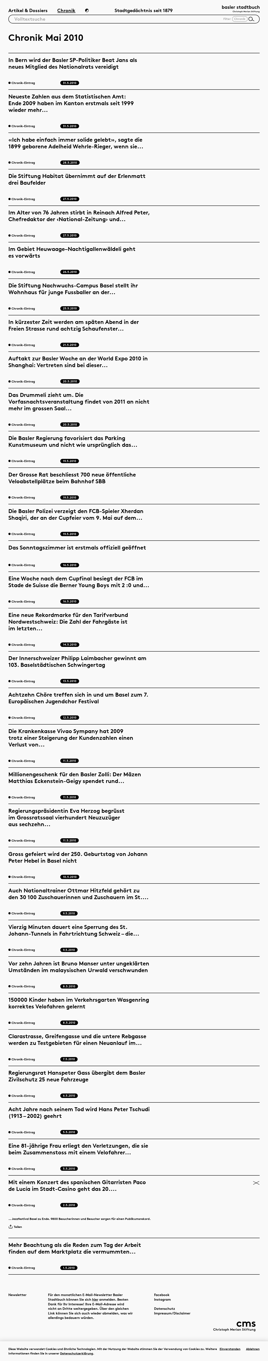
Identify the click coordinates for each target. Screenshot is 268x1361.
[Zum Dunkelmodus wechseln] (87, 10)
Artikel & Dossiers (28, 10)
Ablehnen (253, 1349)
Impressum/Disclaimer (172, 1313)
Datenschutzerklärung (76, 1353)
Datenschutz (164, 1308)
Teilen (15, 1226)
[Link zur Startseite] (241, 9)
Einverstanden (230, 1349)
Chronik (66, 10)
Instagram (162, 1299)
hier (95, 1299)
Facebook (162, 1294)
